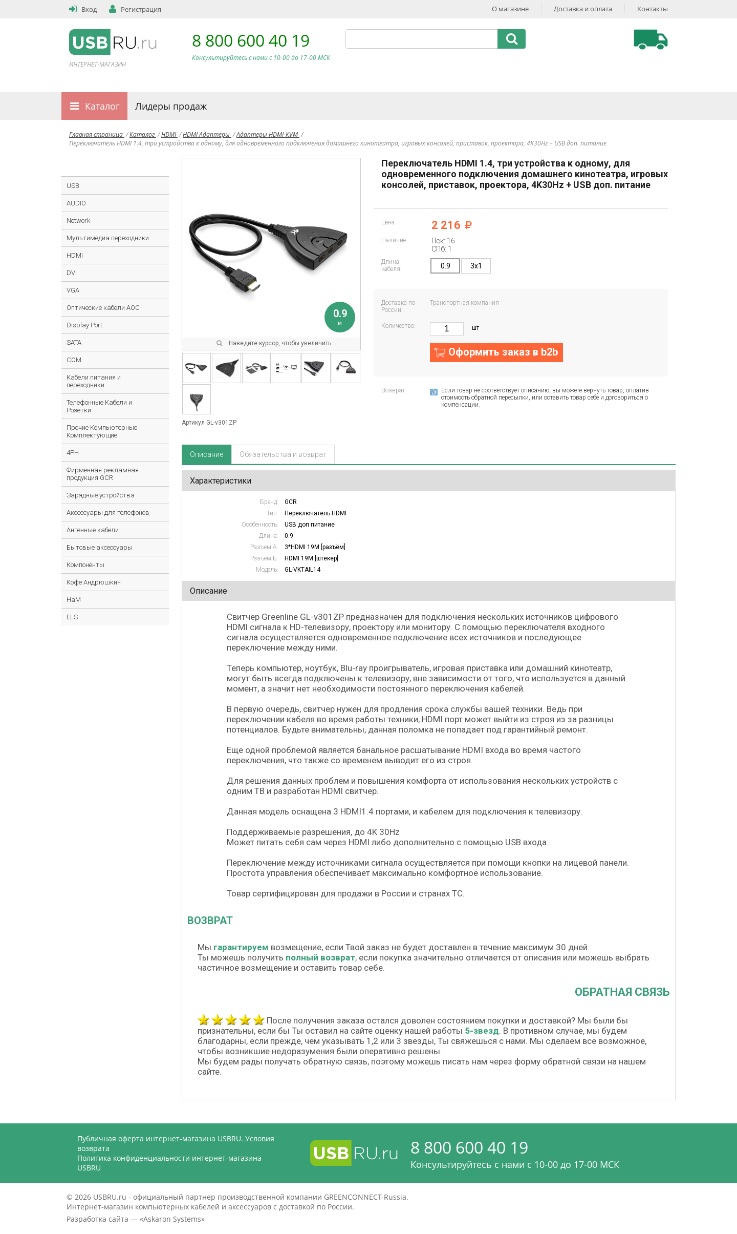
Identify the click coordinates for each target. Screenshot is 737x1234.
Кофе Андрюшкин (94, 582)
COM (74, 360)
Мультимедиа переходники (108, 238)
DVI (72, 273)
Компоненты (85, 565)
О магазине (510, 8)
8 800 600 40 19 (251, 40)
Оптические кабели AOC (103, 307)
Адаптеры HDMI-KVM (267, 134)
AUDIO (76, 203)
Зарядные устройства (101, 495)
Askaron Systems (172, 1219)
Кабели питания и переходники (94, 381)
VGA (73, 290)
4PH (73, 452)
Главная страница (96, 134)
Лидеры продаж (171, 106)
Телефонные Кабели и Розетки (99, 406)
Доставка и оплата (583, 8)
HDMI (169, 134)
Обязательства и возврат (283, 454)
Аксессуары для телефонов (108, 512)
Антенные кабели (93, 530)
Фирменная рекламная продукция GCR (103, 474)
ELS (72, 617)
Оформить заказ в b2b (503, 352)
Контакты (652, 8)
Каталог (102, 106)
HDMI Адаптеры (207, 134)
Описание (206, 454)
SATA (74, 342)
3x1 (476, 266)
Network (78, 220)
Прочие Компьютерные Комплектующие (102, 431)
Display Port (84, 325)
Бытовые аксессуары (100, 547)
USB (73, 186)
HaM (74, 599)
